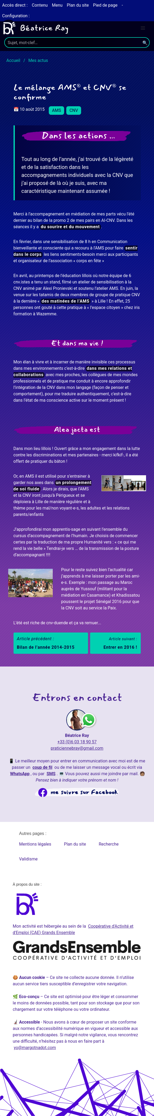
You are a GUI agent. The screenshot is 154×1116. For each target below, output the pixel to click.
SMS (51, 773)
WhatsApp (20, 773)
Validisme (28, 859)
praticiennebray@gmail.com (77, 748)
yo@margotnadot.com (35, 1047)
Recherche (108, 844)
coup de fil (42, 767)
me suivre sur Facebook (84, 792)
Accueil (13, 60)
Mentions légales (35, 844)
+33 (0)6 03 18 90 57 (77, 741)
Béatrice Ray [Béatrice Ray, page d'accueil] (34, 28)
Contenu (40, 5)
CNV (73, 110)
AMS (56, 110)
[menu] (143, 28)
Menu (57, 5)
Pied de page (105, 5)
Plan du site (78, 5)
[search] (77, 42)
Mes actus (38, 60)
